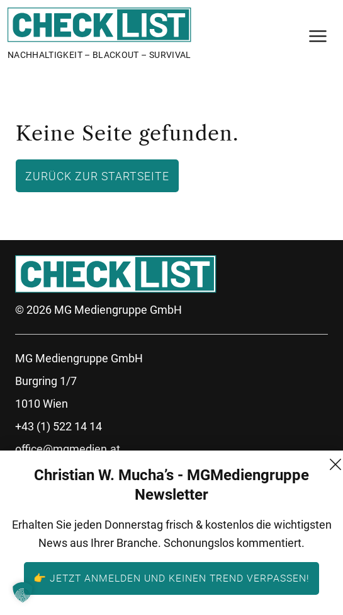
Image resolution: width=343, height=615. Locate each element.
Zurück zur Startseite (97, 175)
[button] (22, 592)
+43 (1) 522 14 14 (58, 426)
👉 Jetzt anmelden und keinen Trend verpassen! (171, 578)
